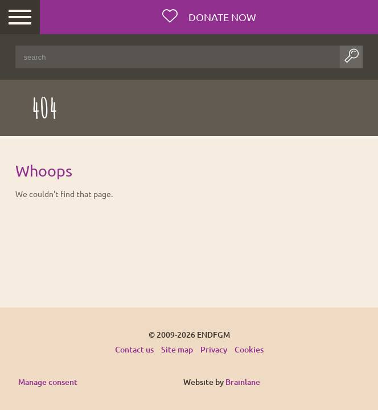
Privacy (213, 349)
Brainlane (242, 381)
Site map (177, 349)
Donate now (221, 17)
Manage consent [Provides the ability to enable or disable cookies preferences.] (47, 382)
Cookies (249, 349)
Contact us (134, 349)
